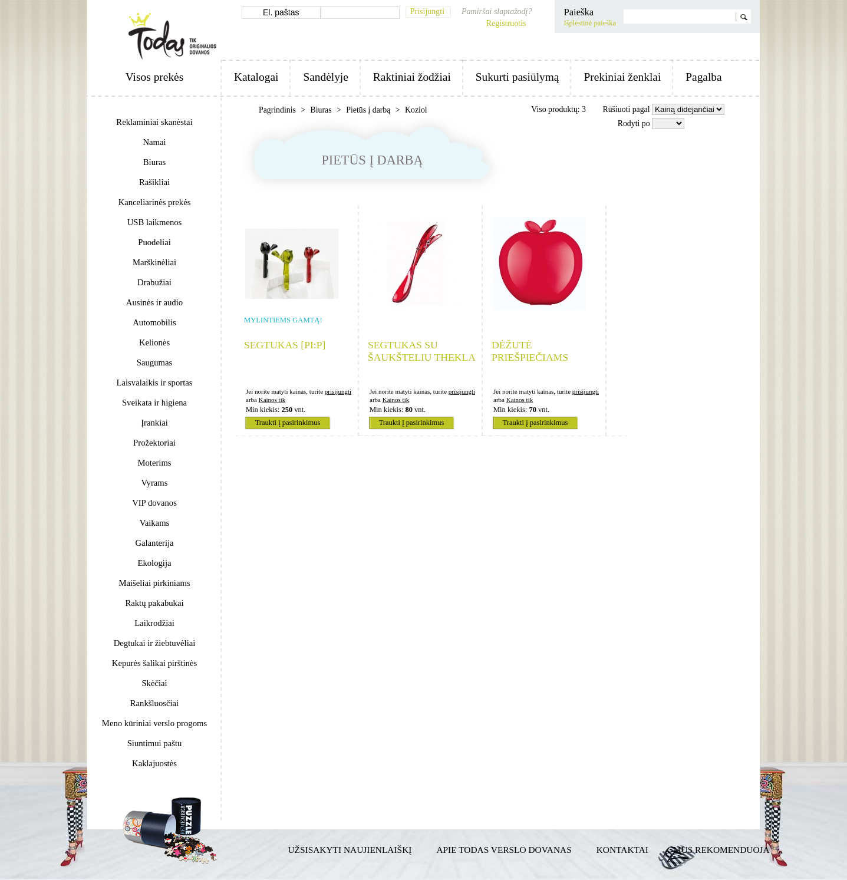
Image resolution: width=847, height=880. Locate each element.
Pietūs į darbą (369, 110)
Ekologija (154, 563)
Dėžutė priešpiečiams (530, 351)
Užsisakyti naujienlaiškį (350, 850)
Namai (154, 142)
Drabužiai (154, 282)
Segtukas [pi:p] (284, 345)
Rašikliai (154, 182)
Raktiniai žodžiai (412, 77)
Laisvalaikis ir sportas (155, 382)
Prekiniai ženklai (622, 77)
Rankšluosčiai (154, 703)
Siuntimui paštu (154, 743)
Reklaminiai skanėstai (154, 122)
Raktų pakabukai (154, 603)
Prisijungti (427, 11)
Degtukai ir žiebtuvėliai (155, 643)
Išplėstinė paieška (589, 23)
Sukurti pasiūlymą (517, 77)
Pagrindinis (278, 110)
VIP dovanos (154, 502)
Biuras (154, 162)
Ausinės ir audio (154, 302)
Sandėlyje (325, 77)
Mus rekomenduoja (721, 850)
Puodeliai (154, 242)
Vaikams (155, 523)
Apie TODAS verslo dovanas (503, 850)
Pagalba (703, 77)
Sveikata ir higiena (154, 402)
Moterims (154, 462)
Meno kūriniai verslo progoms (154, 723)
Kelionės (154, 342)
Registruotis (506, 23)
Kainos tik (272, 399)
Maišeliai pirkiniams (154, 583)
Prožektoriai (154, 442)
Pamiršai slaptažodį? (497, 11)
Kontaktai (622, 850)
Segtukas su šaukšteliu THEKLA (422, 351)
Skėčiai (154, 683)
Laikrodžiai (154, 623)
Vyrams (154, 482)
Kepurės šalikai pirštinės (154, 663)
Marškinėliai (154, 262)
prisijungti (338, 391)
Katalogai (256, 77)
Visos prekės (154, 77)
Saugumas (154, 362)
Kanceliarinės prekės (154, 202)
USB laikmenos (154, 222)
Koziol (416, 110)
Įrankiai (154, 422)
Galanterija (154, 543)
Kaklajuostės (154, 763)
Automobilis (154, 322)
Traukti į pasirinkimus (288, 422)
